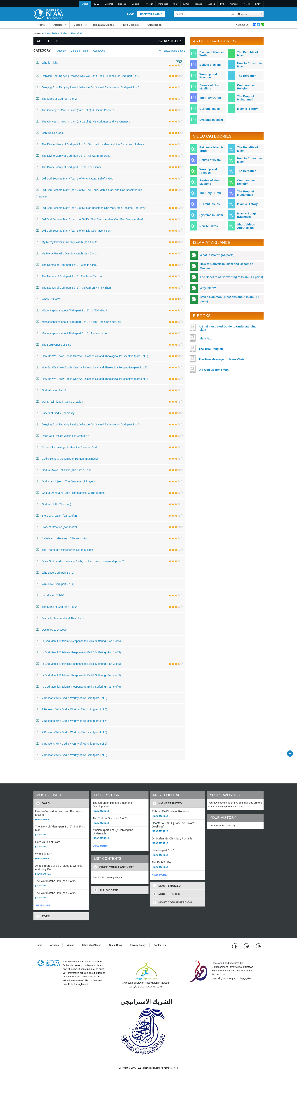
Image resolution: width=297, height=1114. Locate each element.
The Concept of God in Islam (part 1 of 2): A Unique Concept (75, 110)
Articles (58, 24)
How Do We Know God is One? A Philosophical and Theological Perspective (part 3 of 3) (92, 379)
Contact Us (242, 24)
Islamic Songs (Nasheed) (247, 215)
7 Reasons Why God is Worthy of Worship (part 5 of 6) (71, 743)
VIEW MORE (42, 905)
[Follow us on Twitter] (247, 946)
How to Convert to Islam (249, 64)
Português (163, 4)
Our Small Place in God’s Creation (59, 401)
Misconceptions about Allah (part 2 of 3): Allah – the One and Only (78, 322)
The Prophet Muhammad (245, 97)
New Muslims (208, 226)
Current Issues (209, 108)
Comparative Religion (246, 86)
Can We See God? (50, 133)
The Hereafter (246, 75)
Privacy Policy (138, 945)
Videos (78, 24)
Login (130, 14)
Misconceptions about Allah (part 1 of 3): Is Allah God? (71, 310)
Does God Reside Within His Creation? (62, 436)
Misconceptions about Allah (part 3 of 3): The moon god (72, 333)
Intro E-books (130, 24)
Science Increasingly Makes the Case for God (66, 447)
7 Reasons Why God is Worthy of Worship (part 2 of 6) (71, 709)
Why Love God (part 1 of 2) (55, 572)
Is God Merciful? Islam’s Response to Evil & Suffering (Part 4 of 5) (78, 675)
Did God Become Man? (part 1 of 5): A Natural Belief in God (74, 178)
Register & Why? (151, 14)
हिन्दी (222, 4)
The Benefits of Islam (247, 53)
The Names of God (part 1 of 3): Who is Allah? (66, 265)
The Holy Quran (210, 97)
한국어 (246, 4)
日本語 (186, 4)
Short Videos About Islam (246, 226)
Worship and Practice (208, 75)
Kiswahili (234, 4)
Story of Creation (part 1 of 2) (56, 515)
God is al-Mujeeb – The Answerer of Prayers (65, 481)
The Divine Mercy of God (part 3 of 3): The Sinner (68, 167)
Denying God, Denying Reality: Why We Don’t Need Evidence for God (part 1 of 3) (88, 424)
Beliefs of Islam (60, 33)
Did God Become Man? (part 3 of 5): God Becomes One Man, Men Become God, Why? (91, 208)
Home (41, 24)
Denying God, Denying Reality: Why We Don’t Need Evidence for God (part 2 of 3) (88, 87)
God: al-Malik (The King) (53, 504)
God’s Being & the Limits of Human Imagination (67, 458)
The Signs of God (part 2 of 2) (57, 607)
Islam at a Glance (103, 24)
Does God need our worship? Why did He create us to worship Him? (80, 561)
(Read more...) (43, 819)
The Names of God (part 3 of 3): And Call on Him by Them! (74, 287)
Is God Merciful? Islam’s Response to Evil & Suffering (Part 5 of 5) (78, 686)
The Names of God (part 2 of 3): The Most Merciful (69, 276)
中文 (175, 4)
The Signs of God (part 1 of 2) (57, 98)
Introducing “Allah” (50, 595)
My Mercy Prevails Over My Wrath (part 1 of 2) (66, 242)
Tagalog (211, 4)
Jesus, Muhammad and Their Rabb (60, 618)
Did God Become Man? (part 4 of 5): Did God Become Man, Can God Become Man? (89, 219)
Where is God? (48, 299)
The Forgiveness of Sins (53, 344)
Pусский (149, 4)
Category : (42, 50)
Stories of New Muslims (209, 86)
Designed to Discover (51, 629)
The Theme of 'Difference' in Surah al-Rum (64, 550)
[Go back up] (290, 753)
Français (122, 4)
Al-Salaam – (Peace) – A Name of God (62, 538)
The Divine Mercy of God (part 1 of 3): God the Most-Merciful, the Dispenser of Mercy (90, 144)
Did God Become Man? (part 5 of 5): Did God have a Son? (74, 230)
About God (99, 50)
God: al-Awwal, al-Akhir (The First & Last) (63, 470)
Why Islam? (208, 288)
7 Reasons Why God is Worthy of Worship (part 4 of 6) (71, 732)
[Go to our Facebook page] (235, 946)
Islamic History (247, 108)
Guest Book (154, 24)
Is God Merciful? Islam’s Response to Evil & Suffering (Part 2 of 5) (78, 652)
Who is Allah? (47, 62)
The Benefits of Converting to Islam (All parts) (231, 277)
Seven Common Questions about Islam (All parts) (229, 299)
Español (109, 4)
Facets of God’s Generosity (55, 413)
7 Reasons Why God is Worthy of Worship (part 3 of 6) (71, 721)
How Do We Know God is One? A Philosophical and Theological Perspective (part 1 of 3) (92, 356)
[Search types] (250, 14)
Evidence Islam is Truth (211, 53)
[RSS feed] (258, 946)
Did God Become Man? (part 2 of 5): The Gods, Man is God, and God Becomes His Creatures (89, 192)
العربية (97, 4)
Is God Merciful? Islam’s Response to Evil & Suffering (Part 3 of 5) (78, 664)
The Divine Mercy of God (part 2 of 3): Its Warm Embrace (73, 155)
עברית (258, 4)
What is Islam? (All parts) (217, 255)
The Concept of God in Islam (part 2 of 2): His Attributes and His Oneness (83, 121)
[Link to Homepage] (48, 13)
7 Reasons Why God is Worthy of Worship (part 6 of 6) (71, 755)
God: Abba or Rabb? (51, 390)
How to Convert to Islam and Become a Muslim (226, 266)
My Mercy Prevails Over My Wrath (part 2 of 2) (66, 253)
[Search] (232, 14)
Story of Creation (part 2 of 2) (56, 527)
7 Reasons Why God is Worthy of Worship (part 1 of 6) (71, 698)
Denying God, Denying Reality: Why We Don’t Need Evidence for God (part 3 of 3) (88, 76)
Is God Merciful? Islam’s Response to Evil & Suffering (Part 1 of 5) (78, 641)
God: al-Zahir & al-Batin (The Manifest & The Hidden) (71, 493)
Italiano (198, 4)
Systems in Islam (211, 119)
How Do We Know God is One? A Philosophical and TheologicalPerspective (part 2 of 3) (91, 367)
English (85, 4)
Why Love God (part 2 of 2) (55, 584)
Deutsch (135, 4)
